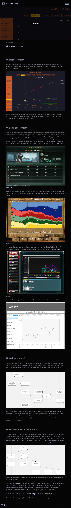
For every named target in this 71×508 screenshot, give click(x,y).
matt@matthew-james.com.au (62, 504)
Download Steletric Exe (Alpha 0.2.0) (20, 494)
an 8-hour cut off (55, 249)
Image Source (9, 187)
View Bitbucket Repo (14, 46)
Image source (9, 243)
